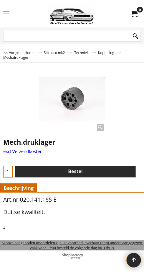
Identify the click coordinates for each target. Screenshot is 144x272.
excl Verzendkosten (23, 151)
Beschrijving (19, 188)
